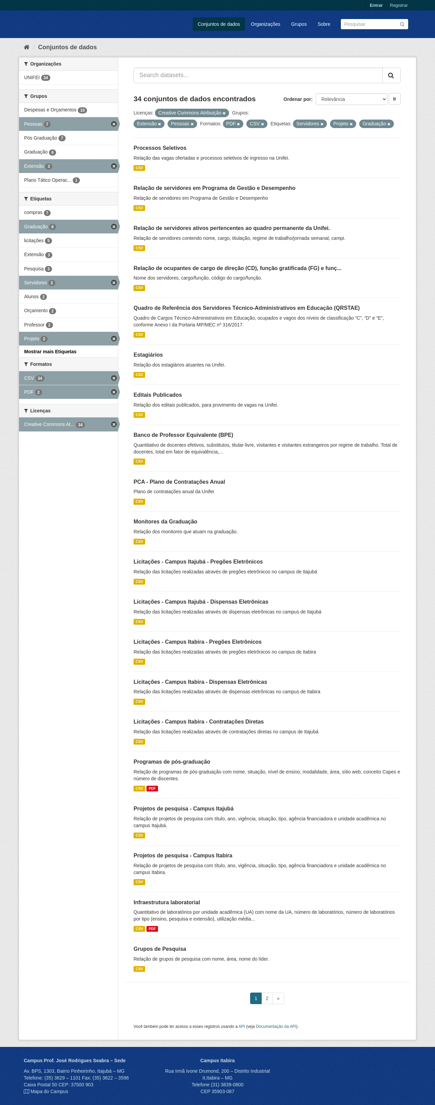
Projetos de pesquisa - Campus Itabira (183, 855)
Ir (394, 99)
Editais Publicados (158, 395)
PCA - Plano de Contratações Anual (179, 482)
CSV (139, 168)
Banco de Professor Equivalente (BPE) (183, 435)
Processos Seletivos (160, 148)
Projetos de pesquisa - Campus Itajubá (183, 809)
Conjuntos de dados (219, 24)
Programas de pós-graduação (172, 762)
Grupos (299, 24)
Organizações (265, 24)
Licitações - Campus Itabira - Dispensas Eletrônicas (200, 682)
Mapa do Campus (49, 1091)
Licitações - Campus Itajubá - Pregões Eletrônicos (198, 562)
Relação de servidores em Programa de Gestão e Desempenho (215, 188)
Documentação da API (276, 1026)
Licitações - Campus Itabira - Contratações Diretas (199, 722)
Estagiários (148, 355)
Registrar (399, 5)
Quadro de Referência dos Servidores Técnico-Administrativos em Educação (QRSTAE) (247, 308)
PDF (152, 788)
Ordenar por (297, 99)
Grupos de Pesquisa (160, 949)
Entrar (376, 5)
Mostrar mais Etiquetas (50, 351)
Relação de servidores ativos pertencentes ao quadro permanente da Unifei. (232, 228)
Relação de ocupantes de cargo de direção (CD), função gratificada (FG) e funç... (238, 268)
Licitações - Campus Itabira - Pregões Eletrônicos (198, 642)
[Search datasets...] (258, 75)
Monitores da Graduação (165, 521)
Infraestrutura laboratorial (167, 902)
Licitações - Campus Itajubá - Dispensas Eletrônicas (201, 602)
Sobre (324, 24)
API (242, 1026)
